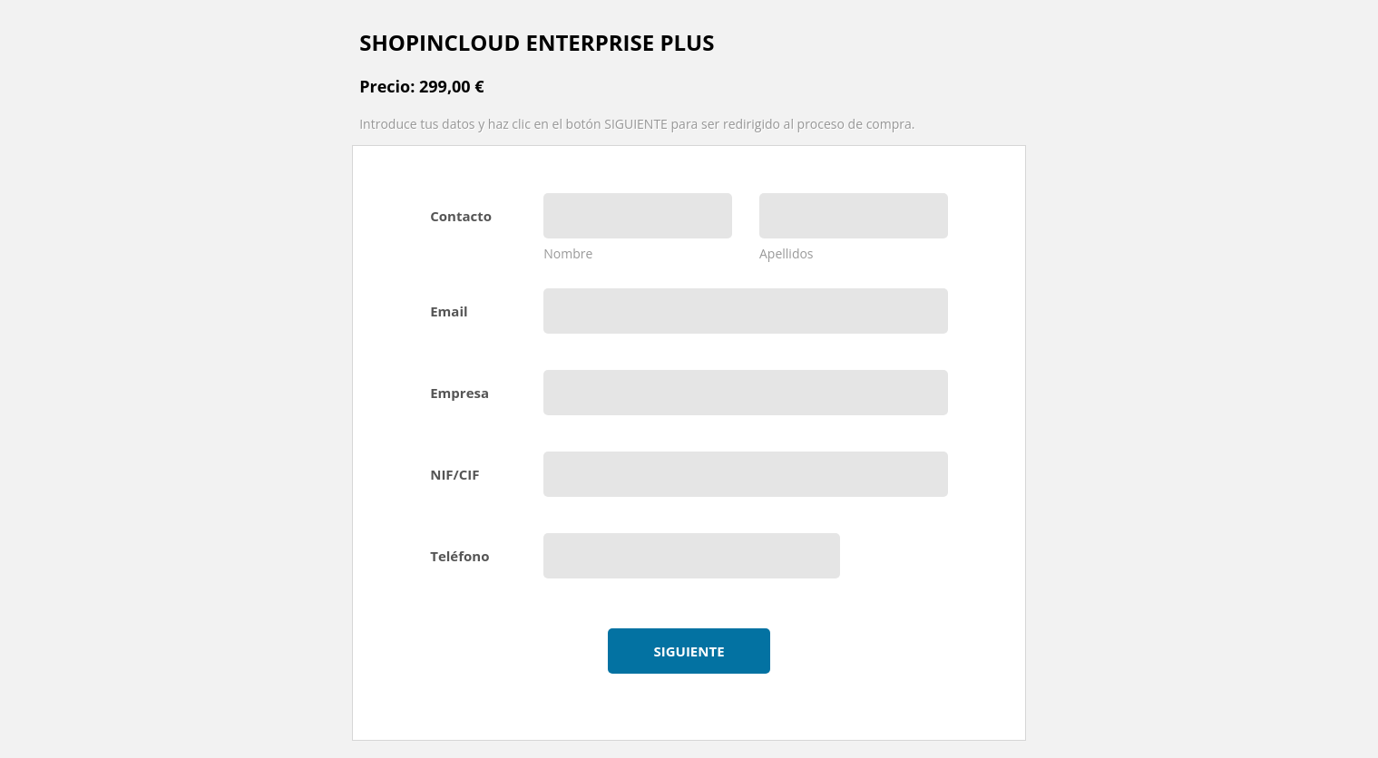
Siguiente (688, 651)
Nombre (567, 253)
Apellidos (786, 253)
